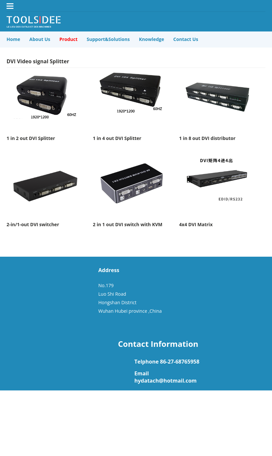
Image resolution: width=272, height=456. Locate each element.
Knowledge (151, 39)
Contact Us (185, 39)
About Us (39, 39)
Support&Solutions (108, 39)
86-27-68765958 (179, 361)
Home (13, 39)
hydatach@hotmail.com (165, 380)
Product (68, 39)
